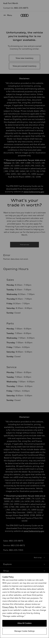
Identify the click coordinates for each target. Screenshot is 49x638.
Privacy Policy (8, 607)
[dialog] (24, 605)
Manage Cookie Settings (24, 631)
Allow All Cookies (24, 623)
